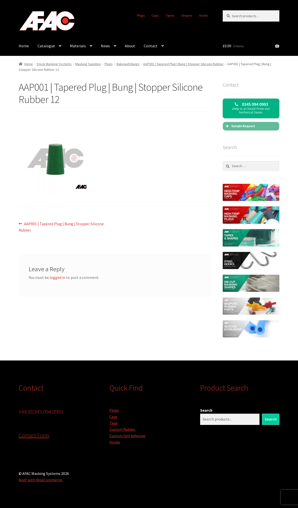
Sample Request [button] (240, 126)
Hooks (203, 15)
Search (206, 410)
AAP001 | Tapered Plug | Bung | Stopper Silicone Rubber (183, 64)
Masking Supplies (88, 64)
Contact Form (34, 435)
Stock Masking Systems (54, 64)
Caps (155, 15)
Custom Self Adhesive (127, 435)
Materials (78, 45)
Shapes (186, 15)
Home (24, 45)
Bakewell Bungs (128, 64)
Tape (113, 423)
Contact (150, 45)
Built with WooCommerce (40, 479)
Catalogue (46, 45)
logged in (57, 277)
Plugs (141, 15)
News (105, 45)
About (130, 45)
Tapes (170, 15)
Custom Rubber (122, 429)
